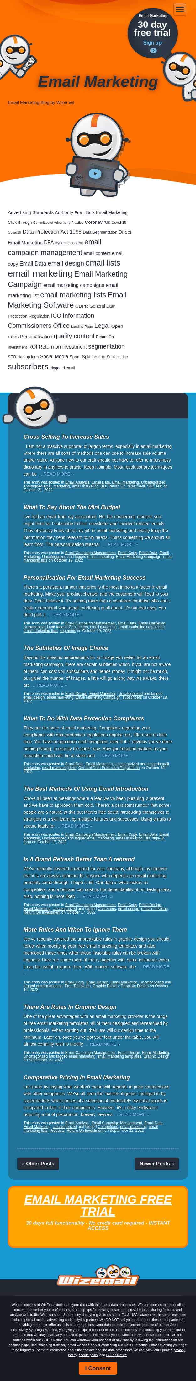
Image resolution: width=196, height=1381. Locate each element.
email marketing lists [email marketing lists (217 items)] (73, 295)
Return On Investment (126, 486)
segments (68, 631)
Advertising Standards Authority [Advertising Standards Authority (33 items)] (40, 212)
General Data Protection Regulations (109, 768)
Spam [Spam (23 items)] (75, 357)
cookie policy (88, 1355)
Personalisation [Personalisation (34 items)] (36, 336)
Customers (107, 908)
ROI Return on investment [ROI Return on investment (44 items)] (57, 346)
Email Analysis (77, 482)
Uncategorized (153, 482)
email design (34, 697)
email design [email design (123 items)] (66, 263)
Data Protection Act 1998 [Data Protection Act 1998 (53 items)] (52, 232)
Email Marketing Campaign (138, 556)
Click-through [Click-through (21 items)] (20, 222)
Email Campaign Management (90, 553)
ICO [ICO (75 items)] (56, 315)
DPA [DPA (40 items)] (49, 242)
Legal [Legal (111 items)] (102, 325)
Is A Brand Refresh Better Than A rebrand (79, 859)
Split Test (154, 486)
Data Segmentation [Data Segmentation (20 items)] (100, 232)
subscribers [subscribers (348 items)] (28, 366)
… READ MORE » (56, 473)
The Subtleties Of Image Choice (66, 648)
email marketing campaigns (142, 627)
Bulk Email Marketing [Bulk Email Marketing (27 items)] (107, 212)
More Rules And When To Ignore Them (75, 930)
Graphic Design (106, 986)
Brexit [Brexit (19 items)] (80, 213)
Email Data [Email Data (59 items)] (32, 264)
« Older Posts (38, 1163)
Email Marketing (125, 482)
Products (57, 1130)
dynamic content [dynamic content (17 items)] (69, 243)
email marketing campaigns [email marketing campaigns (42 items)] (73, 285)
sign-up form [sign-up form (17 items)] (28, 357)
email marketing (56, 486)
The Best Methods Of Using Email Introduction (86, 789)
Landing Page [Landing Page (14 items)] (82, 326)
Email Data (101, 482)
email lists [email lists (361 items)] (102, 262)
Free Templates (77, 986)
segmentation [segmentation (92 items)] (106, 346)
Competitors (108, 1127)
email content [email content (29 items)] (97, 253)
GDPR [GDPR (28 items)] (81, 306)
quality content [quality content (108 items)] (74, 336)
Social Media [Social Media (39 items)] (54, 356)
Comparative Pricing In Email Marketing (77, 1077)
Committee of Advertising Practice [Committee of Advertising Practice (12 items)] (58, 222)
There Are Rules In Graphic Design (70, 1007)
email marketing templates (119, 1056)
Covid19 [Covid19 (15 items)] (14, 232)
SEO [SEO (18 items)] (12, 357)
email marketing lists (89, 486)
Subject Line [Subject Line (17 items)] (117, 357)
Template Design (135, 986)
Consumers (78, 627)
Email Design (76, 693)
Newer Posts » (157, 1163)
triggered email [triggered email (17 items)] (62, 368)
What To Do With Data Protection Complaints (84, 718)
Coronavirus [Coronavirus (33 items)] (97, 222)
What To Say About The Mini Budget (72, 507)
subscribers (132, 697)
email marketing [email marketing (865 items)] (40, 273)
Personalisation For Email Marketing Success (85, 578)
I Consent (98, 1368)
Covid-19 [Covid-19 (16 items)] (118, 222)
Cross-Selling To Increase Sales (66, 437)
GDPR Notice (116, 1355)
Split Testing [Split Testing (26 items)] (93, 356)
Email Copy (127, 553)
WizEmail (35, 9)
